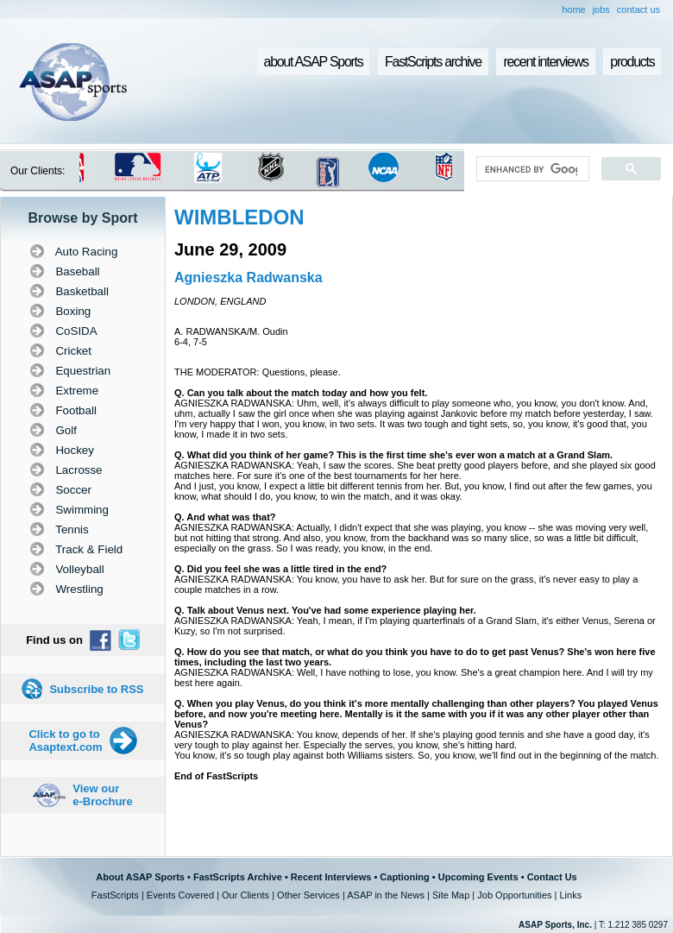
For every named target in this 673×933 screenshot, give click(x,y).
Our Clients (245, 895)
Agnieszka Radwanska (248, 277)
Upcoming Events (478, 877)
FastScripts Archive (237, 877)
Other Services (308, 895)
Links (570, 895)
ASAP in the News (386, 895)
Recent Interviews (331, 877)
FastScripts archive (433, 61)
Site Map (450, 895)
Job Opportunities (514, 895)
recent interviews (545, 61)
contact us (638, 9)
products (632, 61)
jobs (601, 9)
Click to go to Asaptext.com (65, 740)
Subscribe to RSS (96, 689)
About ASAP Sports (140, 877)
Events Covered (180, 895)
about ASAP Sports (313, 61)
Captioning (404, 877)
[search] (531, 169)
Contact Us (552, 877)
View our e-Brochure (102, 795)
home (574, 9)
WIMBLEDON (239, 217)
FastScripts (115, 895)
